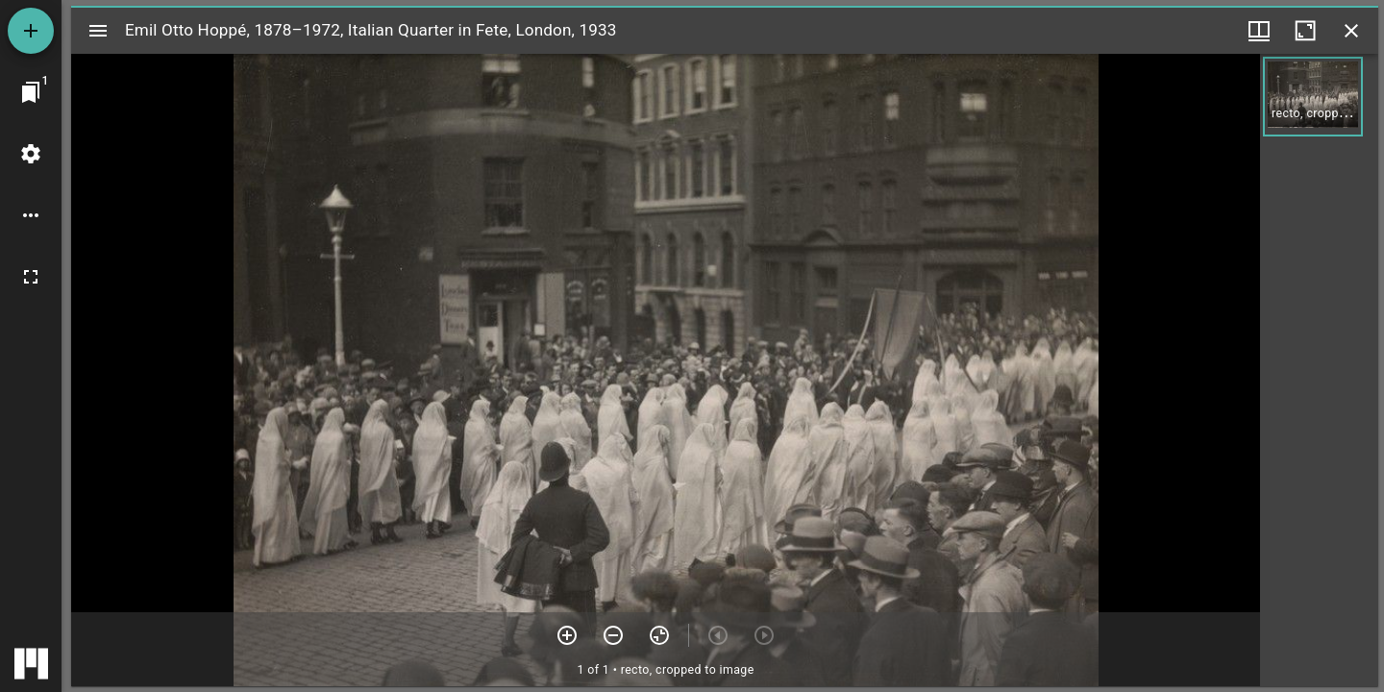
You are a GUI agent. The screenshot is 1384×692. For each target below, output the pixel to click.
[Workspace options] (31, 215)
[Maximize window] (1305, 31)
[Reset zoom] (659, 635)
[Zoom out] (613, 635)
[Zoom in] (567, 635)
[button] (1313, 97)
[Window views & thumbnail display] (1259, 31)
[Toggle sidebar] (98, 31)
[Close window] (1351, 31)
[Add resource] (31, 31)
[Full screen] (31, 277)
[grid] (1319, 370)
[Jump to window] (31, 92)
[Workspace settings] (31, 154)
